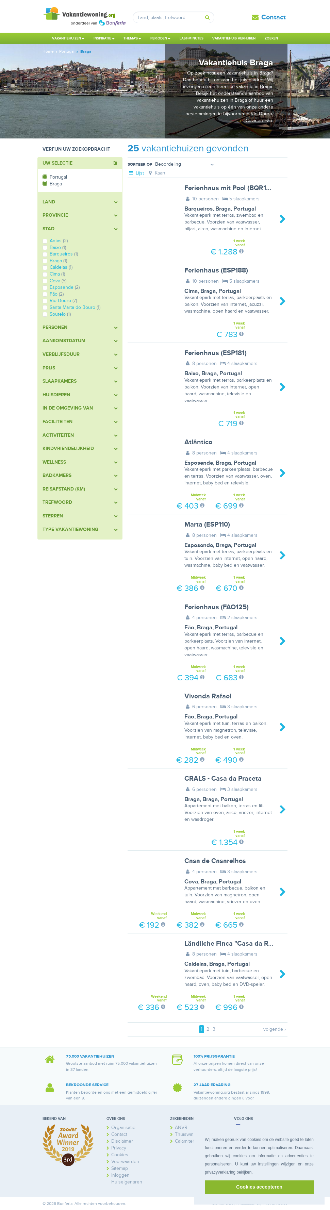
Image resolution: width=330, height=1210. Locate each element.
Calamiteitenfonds (193, 1141)
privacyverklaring (220, 1172)
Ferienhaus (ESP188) (216, 270)
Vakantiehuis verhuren (233, 38)
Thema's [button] (132, 38)
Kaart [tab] (156, 173)
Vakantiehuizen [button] (68, 38)
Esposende (198, 463)
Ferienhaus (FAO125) (216, 607)
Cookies (119, 1155)
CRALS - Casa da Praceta (223, 779)
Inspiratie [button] (104, 38)
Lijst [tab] (136, 173)
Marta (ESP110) (207, 524)
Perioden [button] (160, 38)
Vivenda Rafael (207, 696)
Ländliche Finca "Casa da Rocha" (235, 944)
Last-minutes (191, 38)
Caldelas (195, 964)
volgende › (274, 1029)
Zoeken (271, 38)
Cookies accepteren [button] (259, 1187)
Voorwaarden (125, 1161)
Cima (191, 291)
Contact (273, 17)
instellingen (268, 1164)
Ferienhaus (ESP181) (215, 353)
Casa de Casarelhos (215, 861)
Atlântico (198, 442)
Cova (191, 881)
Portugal (244, 208)
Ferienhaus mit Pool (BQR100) (230, 188)
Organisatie (123, 1127)
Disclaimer (122, 1141)
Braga (223, 208)
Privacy (118, 1148)
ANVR (181, 1127)
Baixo (191, 373)
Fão (189, 627)
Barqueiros (198, 208)
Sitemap (119, 1168)
